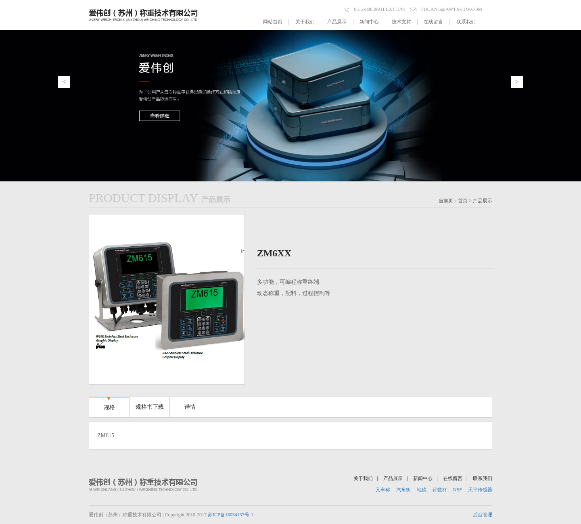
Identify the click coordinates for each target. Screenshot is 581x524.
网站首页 (276, 22)
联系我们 (466, 22)
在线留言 (436, 22)
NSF (457, 490)
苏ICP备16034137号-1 (230, 515)
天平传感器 (480, 490)
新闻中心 (372, 22)
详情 (190, 403)
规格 (109, 403)
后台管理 (482, 515)
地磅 (421, 490)
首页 (463, 201)
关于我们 (308, 22)
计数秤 (440, 490)
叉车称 (383, 490)
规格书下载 (150, 403)
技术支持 (405, 22)
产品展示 (340, 22)
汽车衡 (403, 490)
